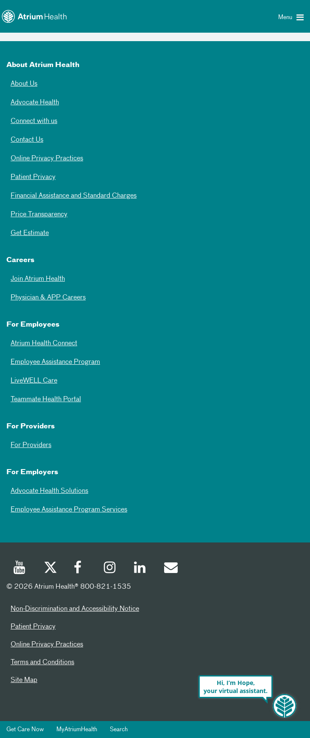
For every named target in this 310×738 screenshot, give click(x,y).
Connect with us (34, 121)
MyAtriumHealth (76, 729)
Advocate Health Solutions (49, 491)
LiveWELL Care (34, 380)
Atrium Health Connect (44, 343)
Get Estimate (30, 233)
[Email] (170, 568)
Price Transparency (39, 214)
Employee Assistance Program (55, 362)
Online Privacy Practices (47, 158)
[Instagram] (110, 568)
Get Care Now (25, 729)
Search (119, 729)
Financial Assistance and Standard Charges (74, 196)
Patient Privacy (33, 177)
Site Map (24, 680)
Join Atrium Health (38, 279)
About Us (24, 84)
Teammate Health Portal (46, 399)
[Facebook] (80, 568)
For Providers (31, 445)
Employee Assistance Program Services (69, 509)
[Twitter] (50, 568)
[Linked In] (140, 568)
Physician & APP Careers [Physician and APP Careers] (48, 297)
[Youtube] (19, 568)
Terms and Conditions (42, 662)
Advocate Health (35, 102)
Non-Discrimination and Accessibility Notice (75, 609)
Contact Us (27, 140)
